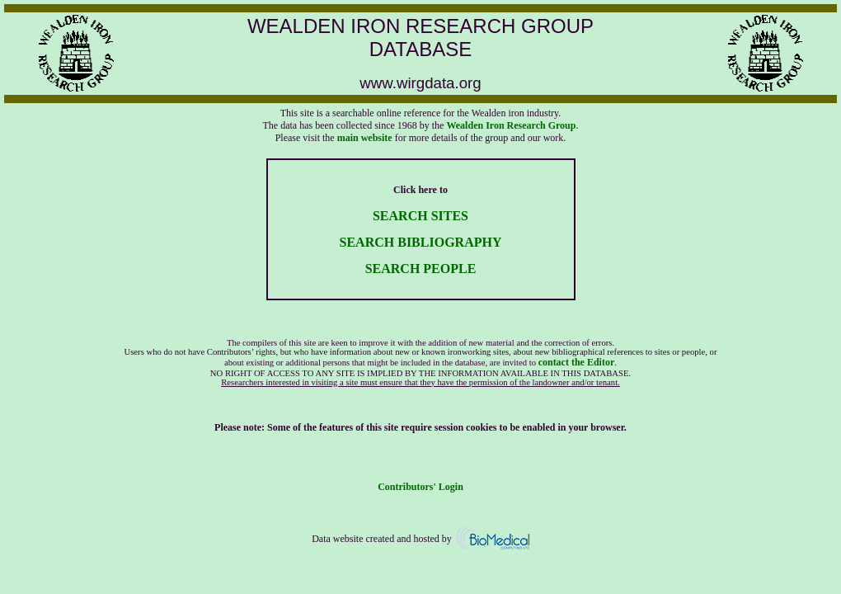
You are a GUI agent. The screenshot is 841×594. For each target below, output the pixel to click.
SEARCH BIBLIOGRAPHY (421, 242)
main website (364, 138)
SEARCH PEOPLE (421, 269)
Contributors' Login (420, 487)
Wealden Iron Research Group (511, 125)
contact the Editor (576, 362)
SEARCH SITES (420, 216)
